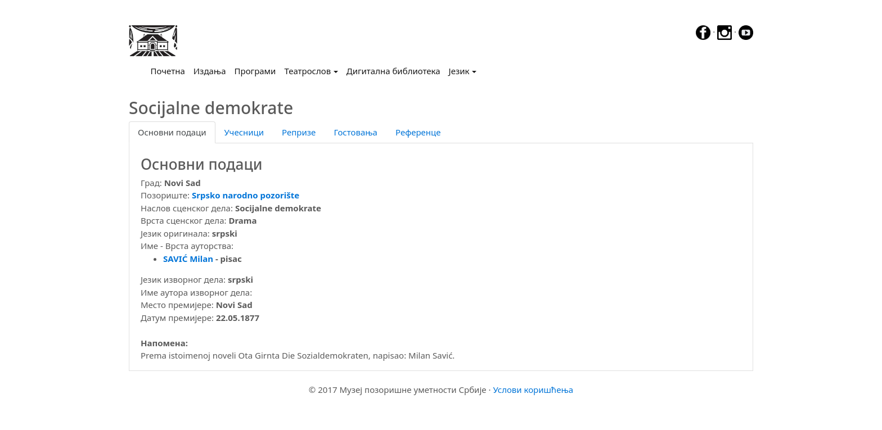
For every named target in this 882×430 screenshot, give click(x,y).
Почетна (170, 70)
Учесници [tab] (244, 132)
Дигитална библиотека (393, 70)
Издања (210, 70)
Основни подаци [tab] (172, 132)
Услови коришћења (533, 389)
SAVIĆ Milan (188, 258)
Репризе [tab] (299, 132)
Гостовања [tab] (355, 132)
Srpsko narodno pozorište (245, 195)
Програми (255, 70)
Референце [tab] (418, 132)
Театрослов (307, 70)
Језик (459, 70)
